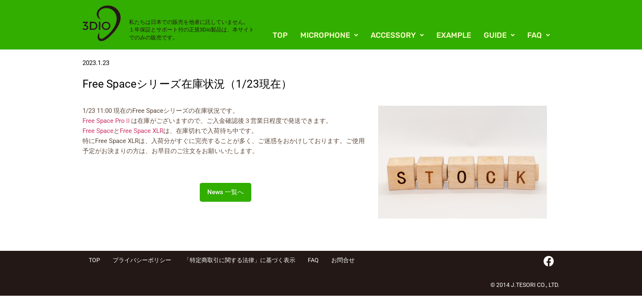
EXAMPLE (453, 35)
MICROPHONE (329, 35)
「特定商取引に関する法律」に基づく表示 (239, 260)
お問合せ (343, 260)
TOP (280, 35)
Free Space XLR (141, 131)
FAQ (538, 35)
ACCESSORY (397, 35)
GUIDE (499, 35)
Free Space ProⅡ (107, 121)
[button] (329, 35)
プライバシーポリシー (142, 260)
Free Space (98, 131)
